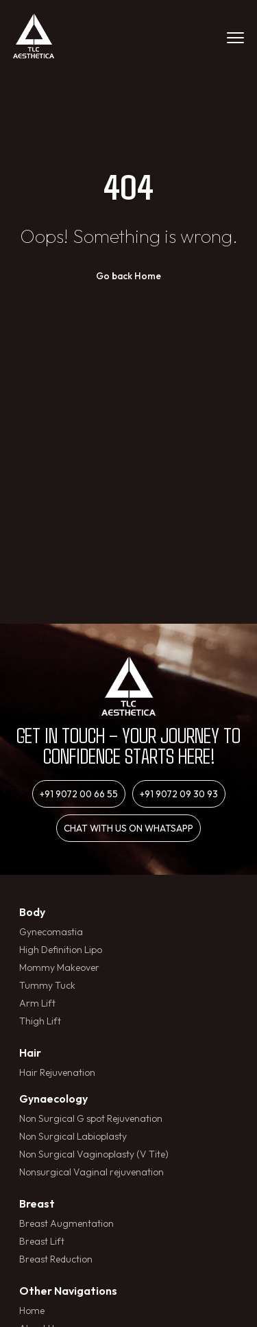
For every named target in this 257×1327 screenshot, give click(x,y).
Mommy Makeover (59, 967)
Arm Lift (37, 1003)
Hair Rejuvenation (57, 1072)
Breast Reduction (56, 1259)
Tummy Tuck (47, 985)
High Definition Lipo (60, 949)
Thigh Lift (40, 1021)
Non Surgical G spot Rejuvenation (90, 1118)
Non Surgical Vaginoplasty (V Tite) (94, 1154)
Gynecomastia (51, 932)
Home (32, 1310)
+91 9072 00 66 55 (79, 794)
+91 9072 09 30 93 (179, 794)
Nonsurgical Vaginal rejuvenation (91, 1172)
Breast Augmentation (66, 1223)
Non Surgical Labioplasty (73, 1136)
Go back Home (128, 276)
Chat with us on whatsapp (128, 828)
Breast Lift (41, 1241)
